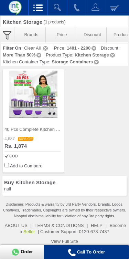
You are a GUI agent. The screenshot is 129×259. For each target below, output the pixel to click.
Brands (31, 34)
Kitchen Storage (95, 55)
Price (62, 34)
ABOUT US (16, 225)
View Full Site (64, 241)
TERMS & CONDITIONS (59, 225)
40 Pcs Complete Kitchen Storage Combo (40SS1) (54, 129)
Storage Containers (76, 61)
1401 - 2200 (82, 48)
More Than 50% (22, 55)
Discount (92, 34)
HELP (97, 225)
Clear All (36, 48)
